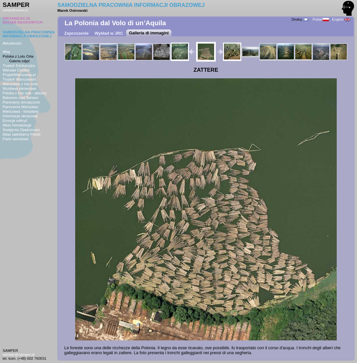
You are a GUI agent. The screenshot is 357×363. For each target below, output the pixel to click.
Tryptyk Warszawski (19, 79)
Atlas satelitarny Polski (21, 134)
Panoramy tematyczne (21, 102)
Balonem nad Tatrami (20, 98)
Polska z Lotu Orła (18, 56)
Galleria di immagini (149, 32)
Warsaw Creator (16, 70)
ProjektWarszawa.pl (19, 75)
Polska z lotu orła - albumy (25, 93)
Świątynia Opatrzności (21, 130)
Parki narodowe (16, 139)
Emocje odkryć (15, 121)
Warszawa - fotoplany (21, 111)
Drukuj (300, 19)
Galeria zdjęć (19, 61)
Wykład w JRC (108, 33)
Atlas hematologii (17, 125)
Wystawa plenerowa (19, 88)
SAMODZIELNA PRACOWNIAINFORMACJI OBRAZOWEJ (29, 34)
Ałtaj (6, 52)
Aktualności (12, 43)
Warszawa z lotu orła (20, 84)
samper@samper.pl (15, 10)
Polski (321, 19)
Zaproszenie (76, 33)
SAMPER (16, 4)
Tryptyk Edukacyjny (19, 65)
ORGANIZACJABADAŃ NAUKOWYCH (22, 20)
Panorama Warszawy (20, 107)
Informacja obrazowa (20, 116)
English (341, 19)
